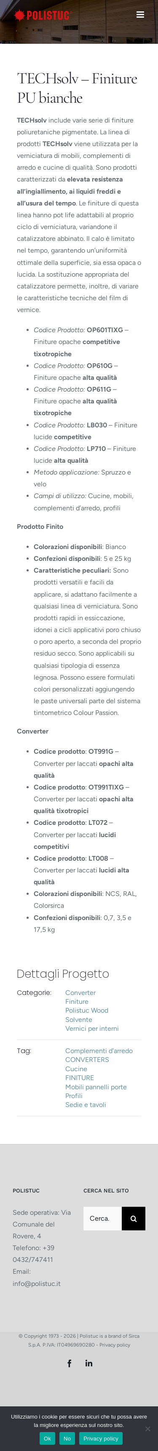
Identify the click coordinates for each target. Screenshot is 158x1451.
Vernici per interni (92, 1028)
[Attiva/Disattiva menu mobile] (141, 14)
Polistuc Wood (86, 1010)
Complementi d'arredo (99, 1051)
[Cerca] (133, 1218)
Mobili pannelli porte (96, 1087)
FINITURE (79, 1078)
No (67, 1438)
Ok (47, 1438)
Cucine (76, 1069)
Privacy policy (114, 1345)
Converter (80, 993)
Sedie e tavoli (85, 1105)
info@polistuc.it (37, 1284)
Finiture (76, 1002)
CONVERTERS (87, 1060)
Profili (74, 1096)
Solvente (78, 1020)
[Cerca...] (102, 1218)
